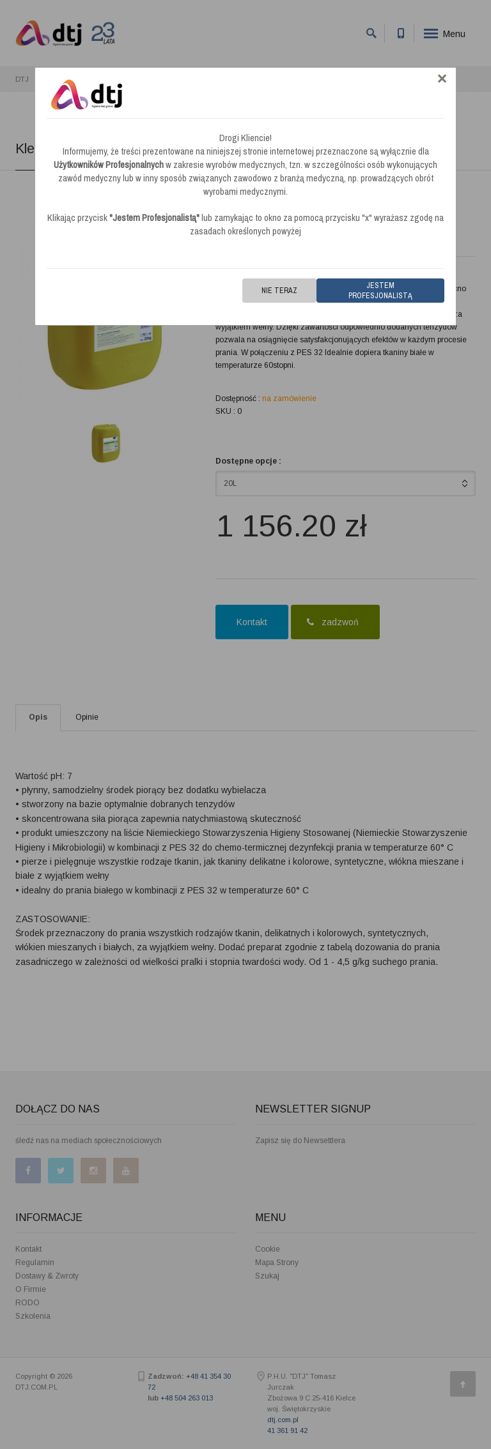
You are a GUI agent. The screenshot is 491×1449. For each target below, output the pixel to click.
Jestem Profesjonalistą (380, 290)
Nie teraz (279, 290)
